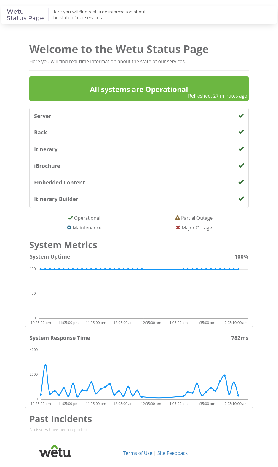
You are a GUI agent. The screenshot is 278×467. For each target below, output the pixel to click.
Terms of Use (137, 453)
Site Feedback (172, 453)
